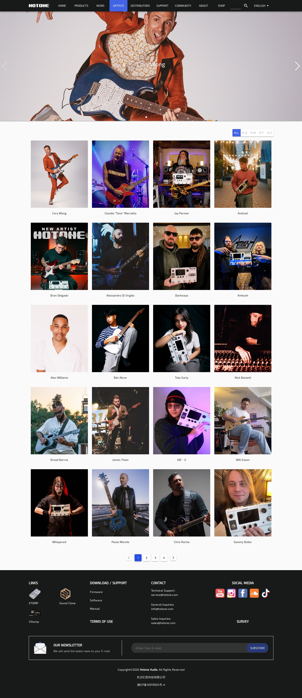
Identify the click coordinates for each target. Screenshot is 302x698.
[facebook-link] (242, 597)
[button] (146, 117)
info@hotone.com (162, 608)
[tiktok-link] (265, 597)
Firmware (96, 591)
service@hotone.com (164, 594)
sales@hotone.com (163, 622)
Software (96, 600)
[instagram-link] (231, 597)
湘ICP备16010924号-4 (151, 684)
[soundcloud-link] (254, 597)
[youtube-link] (220, 597)
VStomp (35, 614)
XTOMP (35, 596)
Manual (95, 608)
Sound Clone (67, 596)
